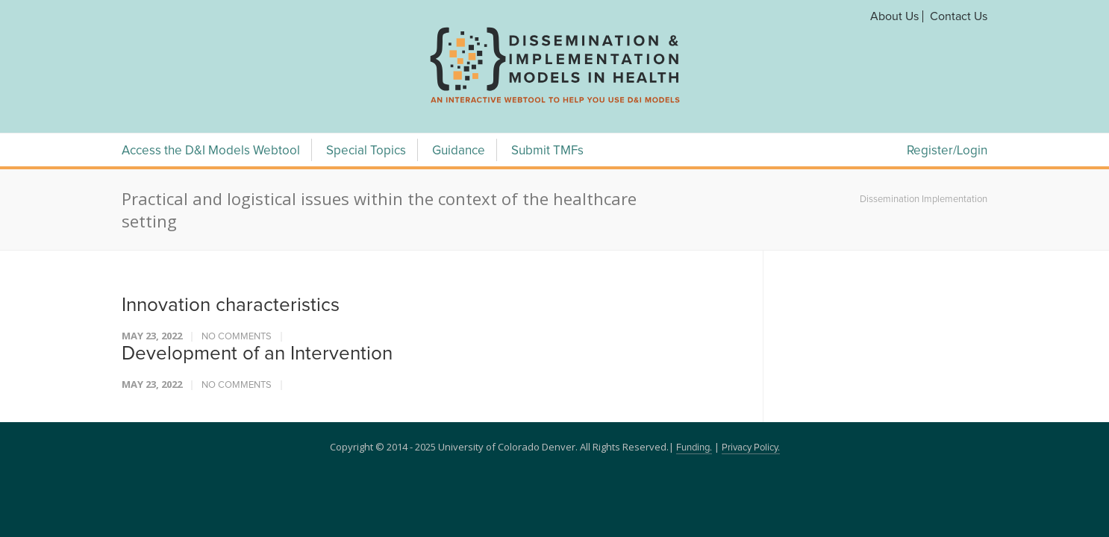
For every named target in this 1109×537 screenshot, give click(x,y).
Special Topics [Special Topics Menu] (366, 151)
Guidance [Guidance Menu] (458, 151)
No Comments (237, 337)
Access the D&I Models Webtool (211, 151)
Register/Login (947, 151)
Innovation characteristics (231, 305)
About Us (894, 16)
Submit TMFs (547, 151)
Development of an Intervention (257, 353)
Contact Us (958, 16)
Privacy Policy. (751, 448)
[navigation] (554, 103)
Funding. (694, 448)
